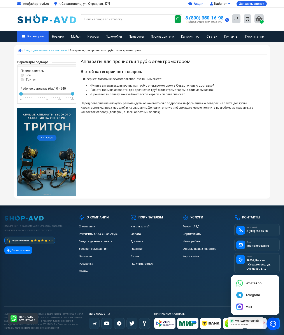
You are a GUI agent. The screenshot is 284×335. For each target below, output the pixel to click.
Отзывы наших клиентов (199, 248)
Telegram (248, 297)
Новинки (58, 36)
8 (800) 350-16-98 (204, 18)
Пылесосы (136, 36)
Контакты (231, 36)
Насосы (93, 36)
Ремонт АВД (190, 226)
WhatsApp (249, 285)
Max (244, 308)
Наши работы (191, 241)
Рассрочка (86, 263)
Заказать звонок (251, 3)
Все (28, 75)
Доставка (137, 241)
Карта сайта (190, 256)
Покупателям (254, 36)
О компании (87, 226)
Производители (162, 36)
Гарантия (137, 248)
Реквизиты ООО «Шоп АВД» (98, 234)
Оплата (136, 234)
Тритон (31, 79)
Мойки (76, 36)
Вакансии (85, 256)
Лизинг (135, 256)
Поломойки (114, 36)
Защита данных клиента (95, 241)
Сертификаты (191, 234)
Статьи (212, 36)
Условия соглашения (93, 248)
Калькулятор (190, 36)
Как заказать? (140, 226)
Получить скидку (142, 263)
